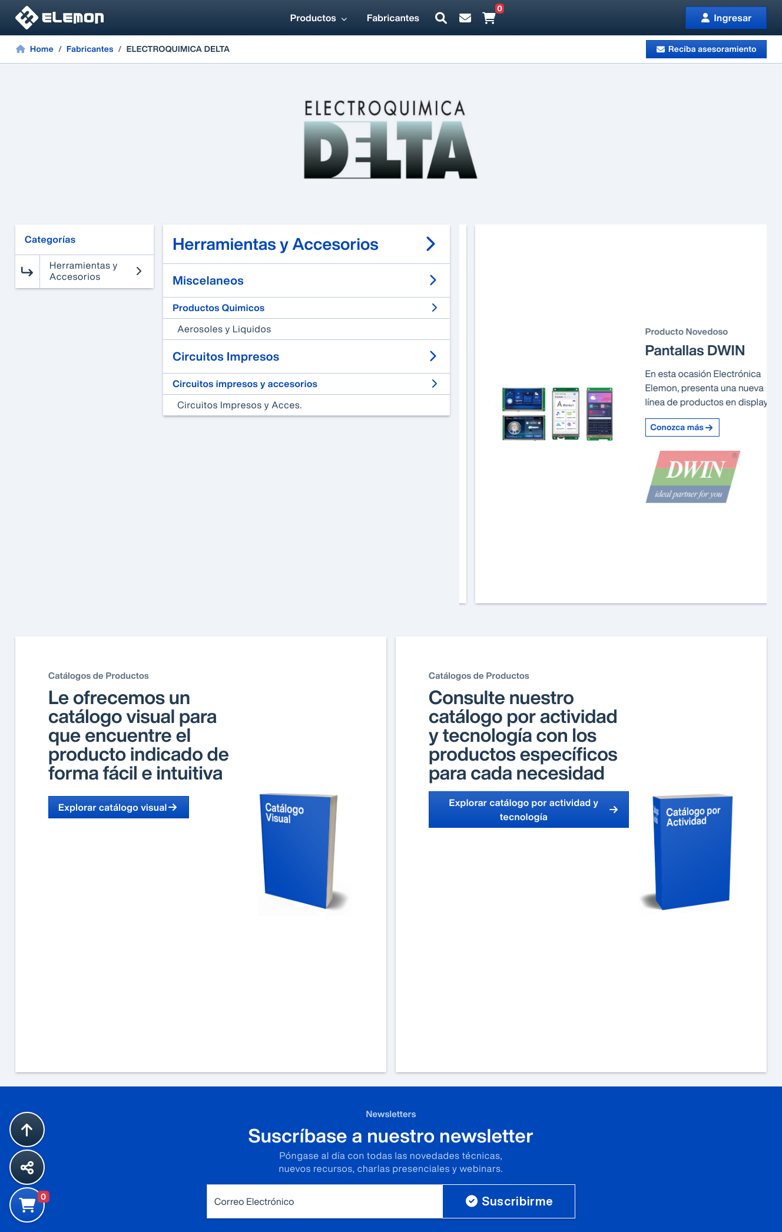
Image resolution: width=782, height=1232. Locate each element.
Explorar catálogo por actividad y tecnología (534, 809)
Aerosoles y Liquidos (224, 328)
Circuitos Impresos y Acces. (239, 404)
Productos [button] (319, 17)
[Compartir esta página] (27, 1167)
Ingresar (726, 17)
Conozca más (666, 469)
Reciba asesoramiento (706, 49)
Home (34, 49)
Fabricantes (393, 17)
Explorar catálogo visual (118, 807)
